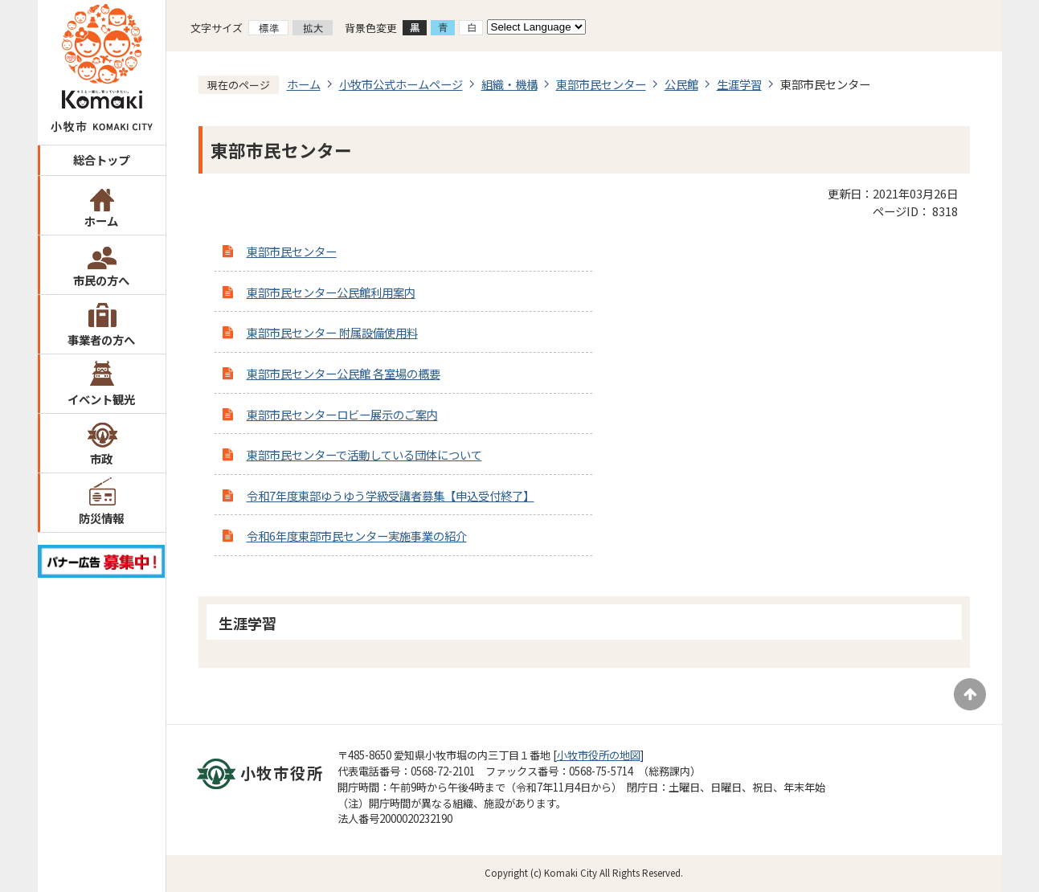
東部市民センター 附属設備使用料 (332, 332)
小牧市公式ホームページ (401, 84)
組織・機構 (509, 84)
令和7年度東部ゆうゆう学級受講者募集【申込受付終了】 (390, 495)
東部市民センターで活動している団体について (364, 454)
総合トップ (101, 159)
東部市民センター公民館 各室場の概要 (343, 373)
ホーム (101, 220)
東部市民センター (601, 84)
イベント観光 (101, 399)
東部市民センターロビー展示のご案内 (342, 414)
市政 (101, 458)
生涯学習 (739, 84)
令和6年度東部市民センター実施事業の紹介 (357, 535)
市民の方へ (101, 280)
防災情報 (101, 517)
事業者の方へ (101, 339)
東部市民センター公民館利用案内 (331, 292)
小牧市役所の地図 (598, 755)
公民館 (681, 84)
